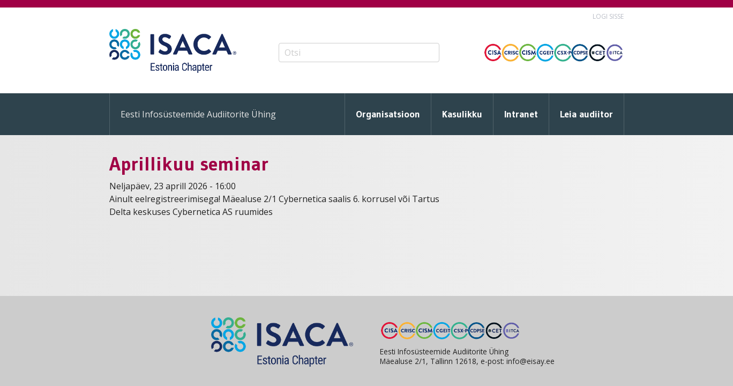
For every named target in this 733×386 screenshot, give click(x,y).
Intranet (521, 114)
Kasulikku (462, 114)
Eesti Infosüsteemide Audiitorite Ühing (198, 114)
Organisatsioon (388, 114)
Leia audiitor (586, 114)
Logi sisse (608, 16)
